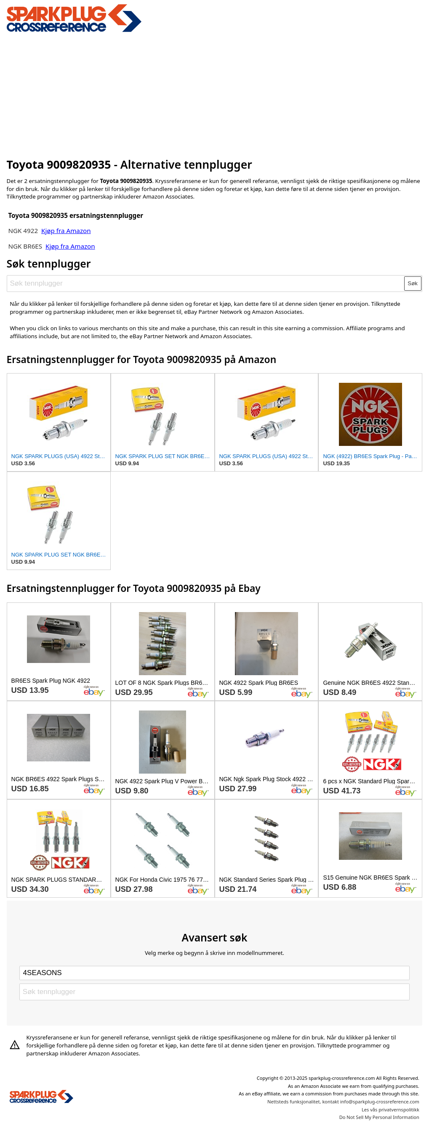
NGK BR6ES (25, 246)
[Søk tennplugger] (205, 283)
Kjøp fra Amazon (66, 230)
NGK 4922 (24, 230)
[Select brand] (214, 973)
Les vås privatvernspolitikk (390, 1109)
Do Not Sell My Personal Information (379, 1117)
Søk (413, 283)
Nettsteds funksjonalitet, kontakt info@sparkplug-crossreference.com (343, 1101)
